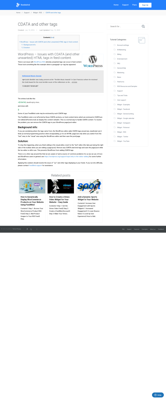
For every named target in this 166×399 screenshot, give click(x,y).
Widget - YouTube (123, 141)
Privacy (19, 229)
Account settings (123, 45)
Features (136, 229)
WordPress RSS (39, 62)
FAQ (118, 63)
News (119, 77)
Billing (119, 54)
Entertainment (122, 59)
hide (52, 37)
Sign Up (145, 5)
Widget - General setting (125, 114)
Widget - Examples (123, 104)
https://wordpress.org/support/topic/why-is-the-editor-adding (66, 157)
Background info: (28, 45)
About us (152, 229)
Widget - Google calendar (125, 118)
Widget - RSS (121, 132)
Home (116, 5)
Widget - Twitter (122, 136)
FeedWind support (35, 165)
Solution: (25, 47)
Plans (134, 5)
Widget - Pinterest (123, 127)
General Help (121, 68)
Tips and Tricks (122, 95)
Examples (145, 229)
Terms (14, 229)
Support (125, 5)
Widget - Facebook (123, 109)
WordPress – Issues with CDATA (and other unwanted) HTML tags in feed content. (48, 42)
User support (121, 100)
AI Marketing (121, 50)
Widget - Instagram (123, 123)
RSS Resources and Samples (127, 86)
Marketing (120, 72)
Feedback (161, 229)
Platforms (120, 82)
